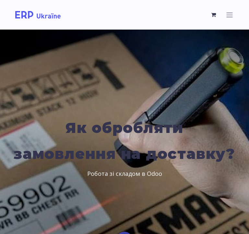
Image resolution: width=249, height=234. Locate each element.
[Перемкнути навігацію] (229, 15)
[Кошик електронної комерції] (213, 14)
